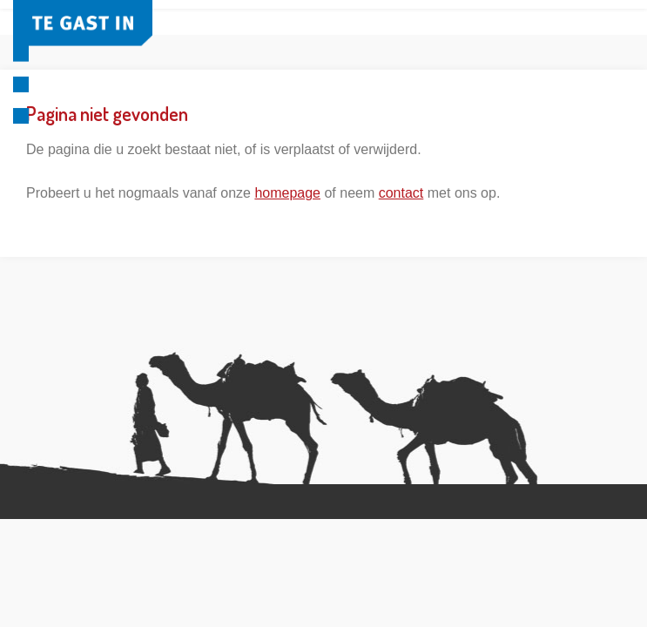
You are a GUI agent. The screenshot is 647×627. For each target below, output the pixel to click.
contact (401, 192)
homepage (287, 192)
